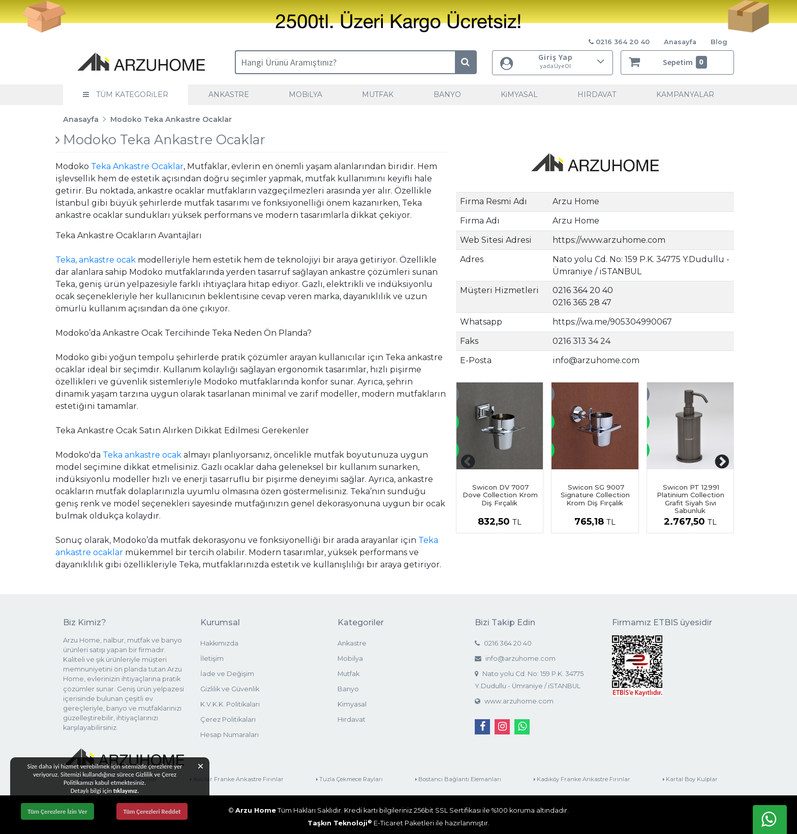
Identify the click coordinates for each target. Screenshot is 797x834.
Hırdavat (351, 719)
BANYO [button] (447, 94)
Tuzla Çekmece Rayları (349, 779)
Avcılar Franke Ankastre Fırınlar (237, 779)
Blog (719, 42)
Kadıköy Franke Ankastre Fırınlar (582, 779)
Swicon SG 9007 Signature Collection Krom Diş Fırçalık (595, 495)
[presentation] (468, 462)
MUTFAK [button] (377, 94)
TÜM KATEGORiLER (125, 94)
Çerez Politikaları (228, 719)
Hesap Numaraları (229, 735)
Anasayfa (680, 42)
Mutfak (348, 674)
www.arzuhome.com (514, 701)
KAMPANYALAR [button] (685, 94)
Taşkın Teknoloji (340, 823)
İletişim (212, 658)
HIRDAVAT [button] (596, 94)
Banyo (348, 689)
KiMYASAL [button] (519, 94)
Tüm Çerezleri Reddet (151, 811)
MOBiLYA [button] (305, 94)
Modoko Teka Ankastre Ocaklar (171, 119)
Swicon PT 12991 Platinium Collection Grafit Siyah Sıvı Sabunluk (690, 499)
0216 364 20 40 (503, 643)
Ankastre (352, 643)
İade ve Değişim (227, 674)
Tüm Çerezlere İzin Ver (57, 811)
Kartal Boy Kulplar (690, 779)
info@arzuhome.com (515, 658)
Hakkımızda (219, 643)
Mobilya (350, 658)
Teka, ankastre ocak (95, 260)
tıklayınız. (126, 790)
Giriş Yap (552, 61)
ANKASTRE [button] (228, 94)
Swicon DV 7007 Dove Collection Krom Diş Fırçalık (500, 495)
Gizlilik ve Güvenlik (229, 689)
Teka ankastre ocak (142, 455)
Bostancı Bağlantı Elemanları (458, 779)
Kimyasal (352, 704)
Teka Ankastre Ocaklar (137, 166)
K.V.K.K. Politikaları (230, 704)
